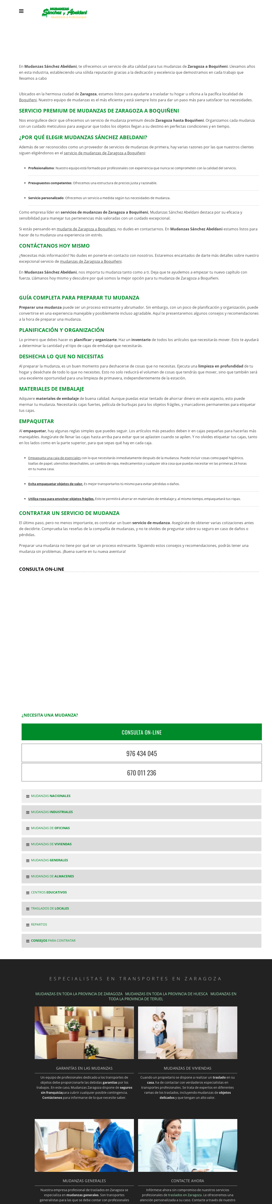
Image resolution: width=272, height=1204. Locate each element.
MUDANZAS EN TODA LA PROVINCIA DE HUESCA (166, 993)
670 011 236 (141, 772)
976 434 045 (141, 753)
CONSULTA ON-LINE (142, 732)
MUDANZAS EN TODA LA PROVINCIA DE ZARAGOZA (78, 993)
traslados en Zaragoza (185, 1195)
